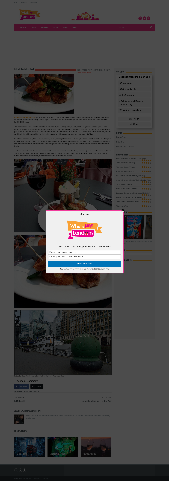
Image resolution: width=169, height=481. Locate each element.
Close (123, 210)
